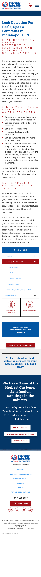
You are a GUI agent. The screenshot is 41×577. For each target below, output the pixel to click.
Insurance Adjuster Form (20, 474)
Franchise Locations (20, 492)
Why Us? (20, 469)
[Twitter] (17, 510)
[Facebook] (10, 510)
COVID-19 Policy (20, 479)
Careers (20, 483)
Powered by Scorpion (10, 534)
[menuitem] (19, 256)
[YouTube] (24, 510)
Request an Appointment (20, 345)
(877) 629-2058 (20, 498)
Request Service (20, 428)
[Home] (11, 5)
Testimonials (20, 441)
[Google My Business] (30, 510)
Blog (20, 487)
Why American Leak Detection (20, 434)
